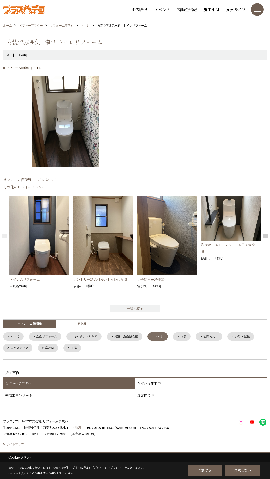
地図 (78, 428)
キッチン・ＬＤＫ (89, 337)
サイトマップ (15, 445)
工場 (109, 348)
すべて (15, 337)
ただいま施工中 (149, 384)
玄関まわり (219, 337)
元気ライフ (236, 9)
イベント (162, 9)
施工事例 (212, 9)
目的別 (82, 323)
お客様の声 (145, 396)
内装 (191, 337)
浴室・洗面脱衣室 (131, 337)
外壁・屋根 (19, 348)
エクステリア (53, 348)
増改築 (84, 348)
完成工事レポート (18, 396)
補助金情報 (187, 9)
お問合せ (140, 9)
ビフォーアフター (18, 384)
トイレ (166, 337)
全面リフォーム (48, 337)
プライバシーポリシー (107, 467)
